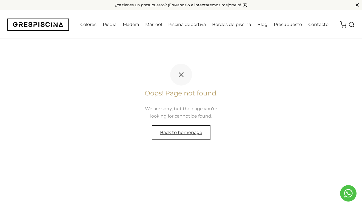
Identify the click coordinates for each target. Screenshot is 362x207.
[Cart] (343, 24)
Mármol (153, 24)
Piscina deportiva (187, 24)
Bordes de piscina (231, 24)
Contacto (318, 24)
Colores (88, 24)
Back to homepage (181, 132)
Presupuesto (288, 24)
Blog (262, 24)
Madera (131, 24)
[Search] (351, 24)
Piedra (109, 24)
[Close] (357, 5)
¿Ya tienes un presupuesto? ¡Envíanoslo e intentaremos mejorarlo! (181, 4)
